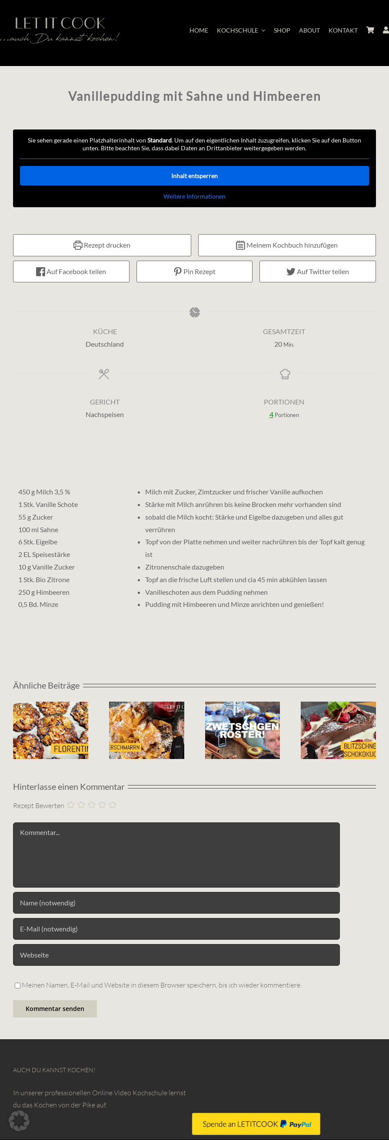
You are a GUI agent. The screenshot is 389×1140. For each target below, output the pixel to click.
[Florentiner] (50, 706)
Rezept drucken (101, 244)
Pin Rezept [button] (194, 271)
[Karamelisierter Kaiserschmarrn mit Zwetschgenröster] (146, 706)
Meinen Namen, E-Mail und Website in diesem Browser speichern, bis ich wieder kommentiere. (162, 984)
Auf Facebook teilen (71, 271)
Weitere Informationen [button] (194, 195)
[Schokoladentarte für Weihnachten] (338, 706)
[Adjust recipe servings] (271, 414)
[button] (19, 1121)
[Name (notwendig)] (176, 902)
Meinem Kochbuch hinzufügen (287, 244)
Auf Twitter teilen (317, 271)
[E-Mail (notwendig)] (176, 928)
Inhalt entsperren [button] (194, 175)
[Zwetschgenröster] (242, 706)
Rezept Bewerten (38, 805)
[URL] (176, 954)
